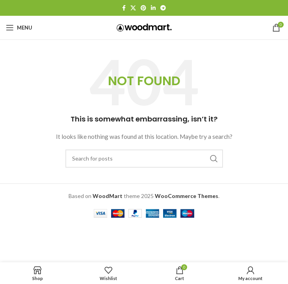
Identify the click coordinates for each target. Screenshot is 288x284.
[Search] (144, 158)
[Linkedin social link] (153, 8)
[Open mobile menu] (19, 28)
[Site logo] (144, 27)
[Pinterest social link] (143, 8)
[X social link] (133, 8)
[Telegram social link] (163, 8)
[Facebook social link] (124, 8)
